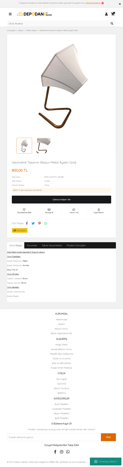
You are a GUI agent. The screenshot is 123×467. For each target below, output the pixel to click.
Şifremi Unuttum (61, 388)
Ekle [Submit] (108, 437)
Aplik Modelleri (61, 418)
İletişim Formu (61, 328)
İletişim (61, 324)
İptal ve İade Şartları (61, 363)
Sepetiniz (61, 393)
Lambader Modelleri (61, 409)
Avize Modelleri (62, 404)
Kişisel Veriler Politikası (61, 368)
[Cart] (113, 14)
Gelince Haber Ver (61, 199)
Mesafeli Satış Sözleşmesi (61, 354)
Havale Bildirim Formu (61, 349)
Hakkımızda (61, 319)
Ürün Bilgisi (15, 245)
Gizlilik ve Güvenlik (61, 358)
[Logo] (34, 14)
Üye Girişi (61, 383)
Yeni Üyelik (61, 379)
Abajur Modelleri (61, 413)
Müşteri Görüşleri (76, 245)
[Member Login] (106, 14)
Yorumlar (32, 245)
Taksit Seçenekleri (52, 245)
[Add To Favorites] (24, 212)
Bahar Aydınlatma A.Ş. (61, 333)
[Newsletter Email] (54, 437)
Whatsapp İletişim (105, 461)
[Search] (61, 23)
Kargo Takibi (61, 344)
